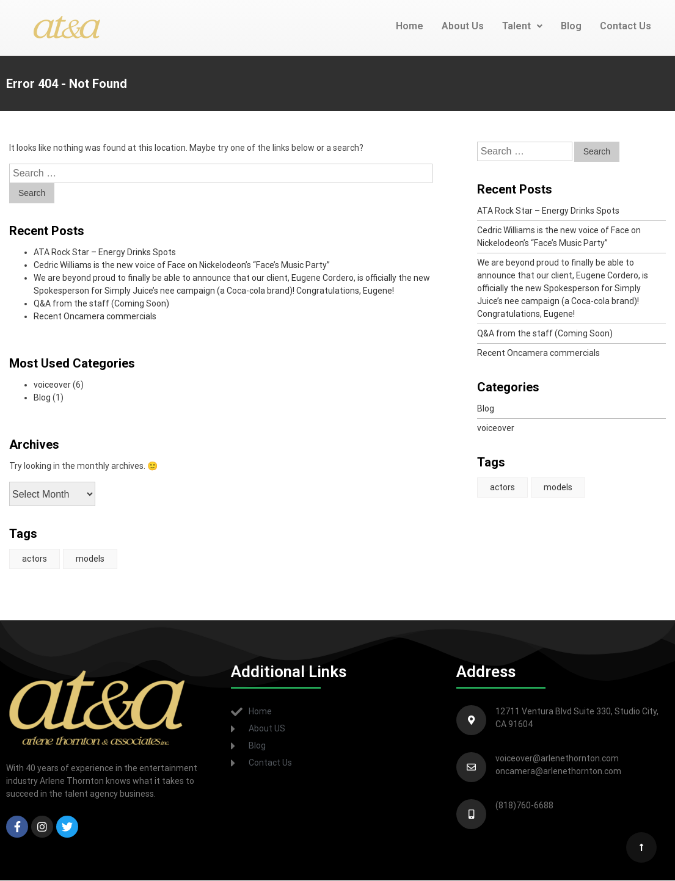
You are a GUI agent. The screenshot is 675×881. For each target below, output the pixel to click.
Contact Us (625, 26)
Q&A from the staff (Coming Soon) (101, 303)
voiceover (52, 385)
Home (409, 26)
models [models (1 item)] (90, 559)
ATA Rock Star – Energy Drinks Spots (105, 252)
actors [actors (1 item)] (34, 559)
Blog (571, 26)
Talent (522, 26)
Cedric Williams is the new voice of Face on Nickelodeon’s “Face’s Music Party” (182, 265)
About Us (463, 26)
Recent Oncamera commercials (95, 316)
